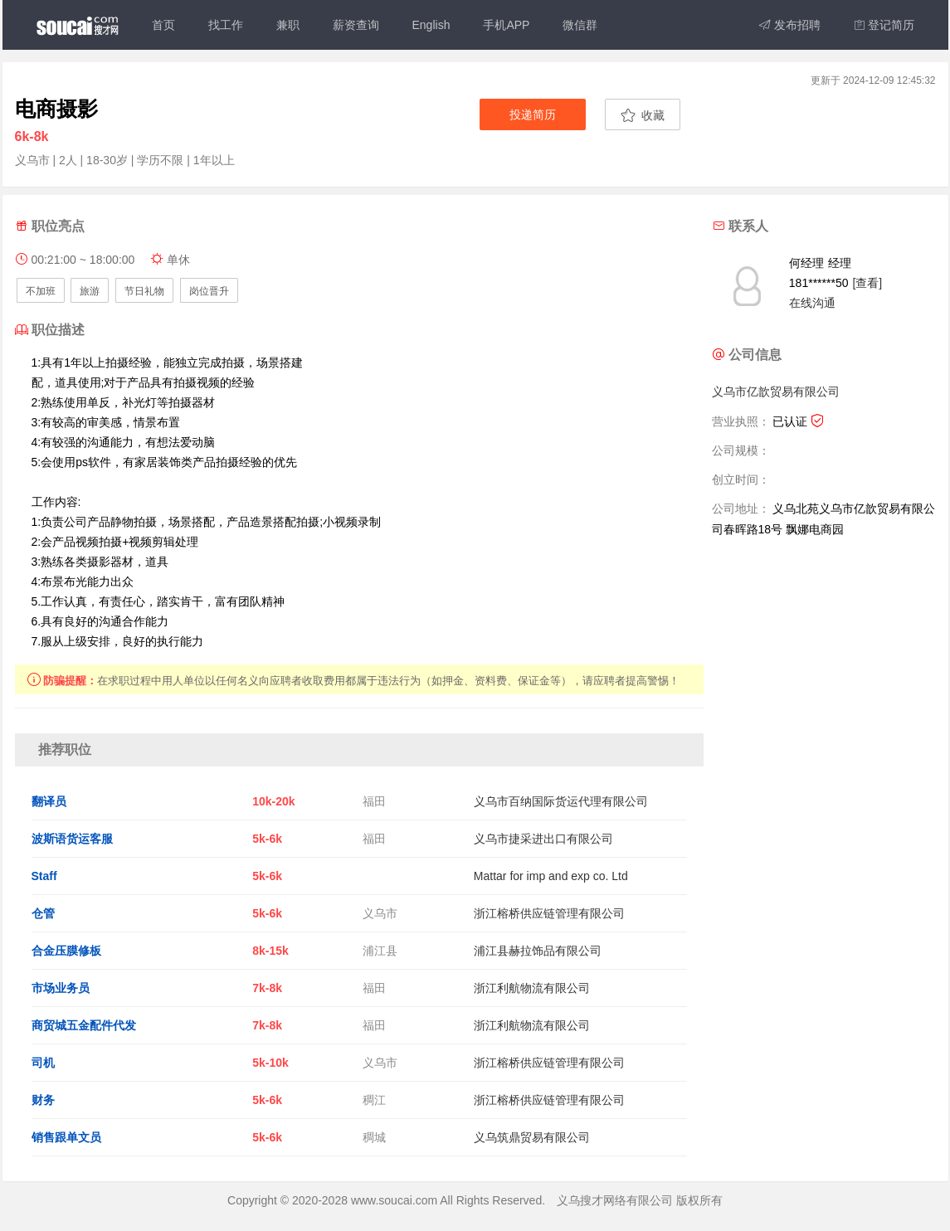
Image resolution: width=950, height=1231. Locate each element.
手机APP (506, 25)
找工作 (225, 25)
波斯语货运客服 (72, 838)
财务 (43, 1100)
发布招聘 (790, 25)
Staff (44, 876)
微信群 (580, 25)
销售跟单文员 (66, 1137)
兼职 (288, 25)
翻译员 (49, 801)
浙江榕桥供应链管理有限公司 (549, 913)
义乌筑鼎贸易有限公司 (532, 1137)
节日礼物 (144, 291)
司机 (43, 1062)
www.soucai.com (394, 1200)
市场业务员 (61, 988)
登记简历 (884, 25)
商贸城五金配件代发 (84, 1025)
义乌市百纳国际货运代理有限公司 (561, 801)
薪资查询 (356, 25)
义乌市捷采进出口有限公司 (543, 838)
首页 (163, 25)
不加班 (41, 291)
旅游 (90, 291)
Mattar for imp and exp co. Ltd (551, 876)
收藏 (643, 115)
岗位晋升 (209, 291)
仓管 (43, 913)
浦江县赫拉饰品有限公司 (538, 950)
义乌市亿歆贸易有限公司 (776, 391)
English (431, 25)
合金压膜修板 (66, 950)
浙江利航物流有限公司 (532, 988)
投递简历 (532, 114)
